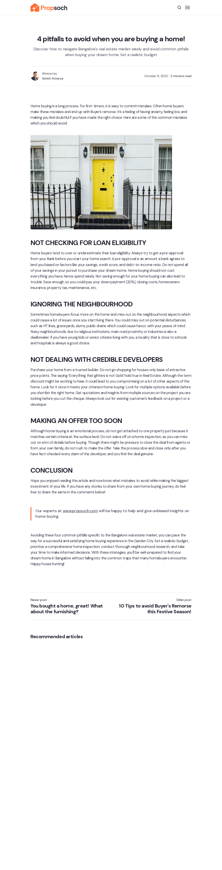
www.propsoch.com (80, 511)
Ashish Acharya (53, 79)
